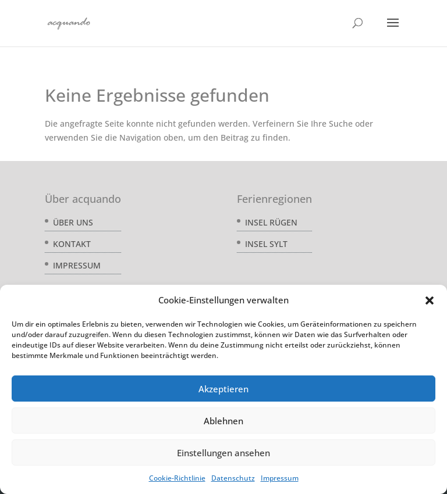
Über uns (73, 222)
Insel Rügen (271, 222)
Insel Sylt (266, 243)
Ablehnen (223, 421)
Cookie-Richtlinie (177, 478)
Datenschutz (233, 478)
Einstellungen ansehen (223, 453)
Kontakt (72, 243)
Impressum (280, 478)
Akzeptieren (223, 389)
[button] (429, 300)
